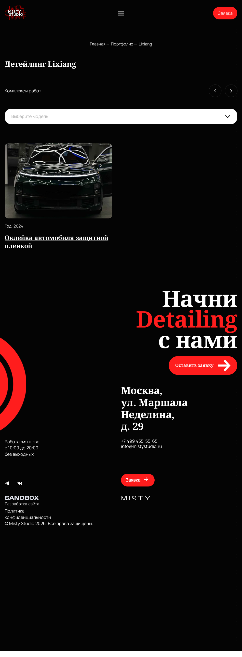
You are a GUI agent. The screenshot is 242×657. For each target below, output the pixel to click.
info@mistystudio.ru (141, 446)
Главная (98, 44)
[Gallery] (122, 196)
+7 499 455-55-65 (139, 441)
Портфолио (122, 44)
